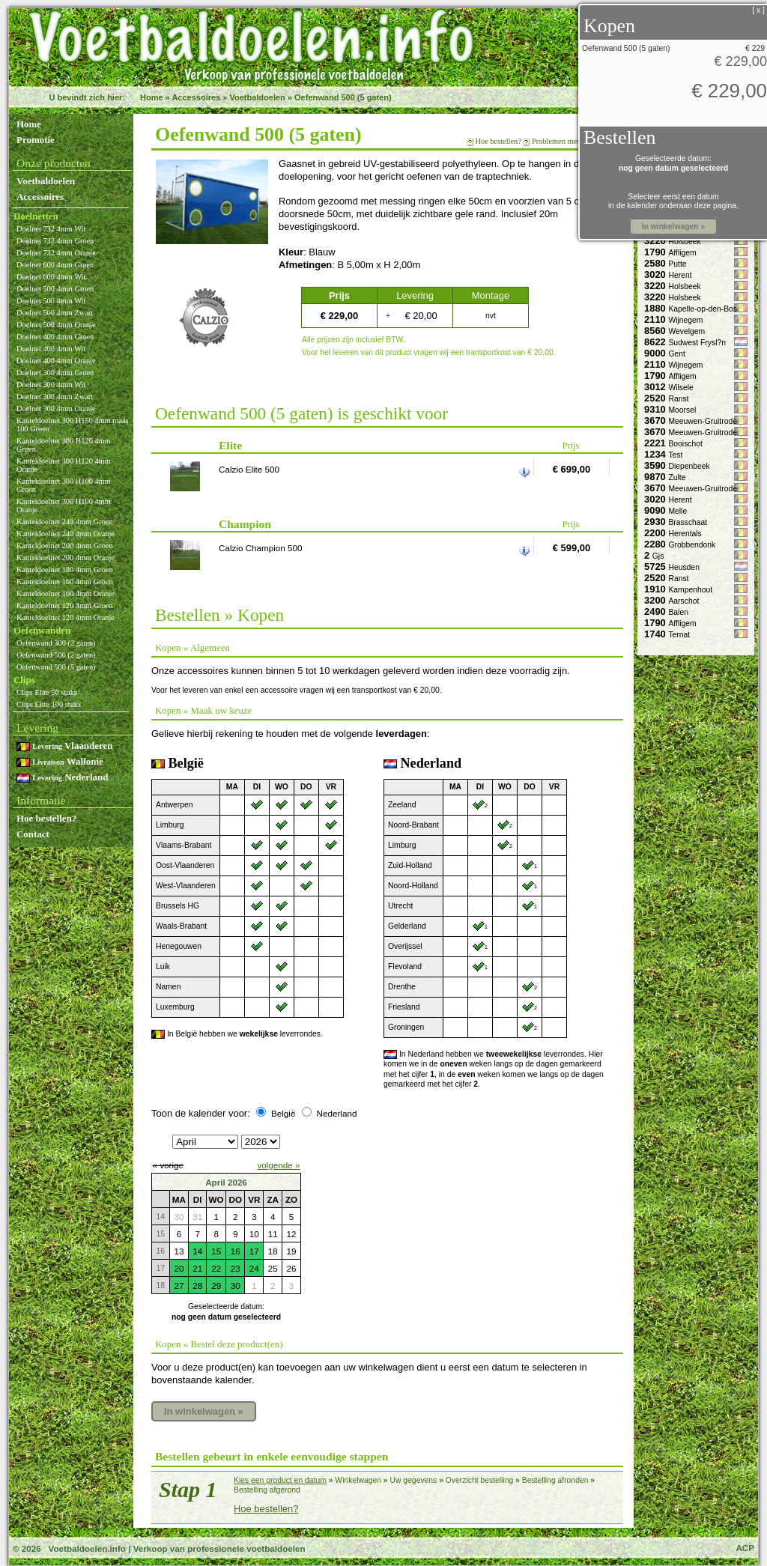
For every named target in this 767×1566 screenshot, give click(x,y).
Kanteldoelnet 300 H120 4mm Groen (63, 445)
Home (151, 97)
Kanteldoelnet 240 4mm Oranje (65, 533)
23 (235, 1268)
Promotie (35, 139)
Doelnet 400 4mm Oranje (56, 360)
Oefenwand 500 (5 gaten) (343, 97)
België (283, 1113)
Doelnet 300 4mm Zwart (54, 396)
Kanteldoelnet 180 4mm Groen (64, 569)
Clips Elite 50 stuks (46, 692)
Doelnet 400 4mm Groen (55, 337)
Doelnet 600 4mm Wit (50, 277)
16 (235, 1251)
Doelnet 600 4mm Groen (55, 265)
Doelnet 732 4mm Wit (50, 229)
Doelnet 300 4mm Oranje (56, 408)
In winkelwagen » (203, 1411)
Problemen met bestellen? (572, 141)
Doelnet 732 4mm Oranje (56, 253)
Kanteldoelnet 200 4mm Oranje (65, 557)
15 (216, 1251)
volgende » (278, 1165)
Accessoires (196, 97)
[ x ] (758, 10)
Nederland (62, 777)
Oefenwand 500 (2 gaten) (56, 655)
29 (216, 1285)
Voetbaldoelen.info (86, 1548)
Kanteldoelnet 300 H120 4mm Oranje (63, 465)
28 (197, 1285)
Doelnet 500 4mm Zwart (54, 313)
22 (216, 1268)
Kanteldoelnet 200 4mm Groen (64, 545)
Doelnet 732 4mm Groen (55, 241)
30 (235, 1285)
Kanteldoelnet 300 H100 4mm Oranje (63, 505)
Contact (32, 834)
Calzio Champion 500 (260, 548)
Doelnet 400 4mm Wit (50, 349)
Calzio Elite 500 (249, 469)
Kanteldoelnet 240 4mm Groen (64, 522)
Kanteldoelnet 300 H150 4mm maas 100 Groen (72, 424)
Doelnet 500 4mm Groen (55, 289)
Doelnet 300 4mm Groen (55, 372)
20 (179, 1268)
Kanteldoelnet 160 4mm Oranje (65, 593)
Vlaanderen (64, 745)
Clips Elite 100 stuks (48, 704)
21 (197, 1268)
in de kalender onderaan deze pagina (672, 205)
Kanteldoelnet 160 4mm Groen (64, 581)
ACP (745, 1548)
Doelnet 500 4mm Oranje (56, 325)
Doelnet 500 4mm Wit (50, 301)
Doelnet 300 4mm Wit (50, 384)
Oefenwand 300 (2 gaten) (56, 643)
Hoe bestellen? (46, 818)
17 (254, 1251)
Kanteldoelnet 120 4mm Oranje (65, 617)
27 (179, 1285)
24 (254, 1268)
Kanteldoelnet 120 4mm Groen (64, 605)
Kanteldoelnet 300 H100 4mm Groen (63, 485)
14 (197, 1251)
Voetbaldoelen (257, 97)
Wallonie (59, 761)
